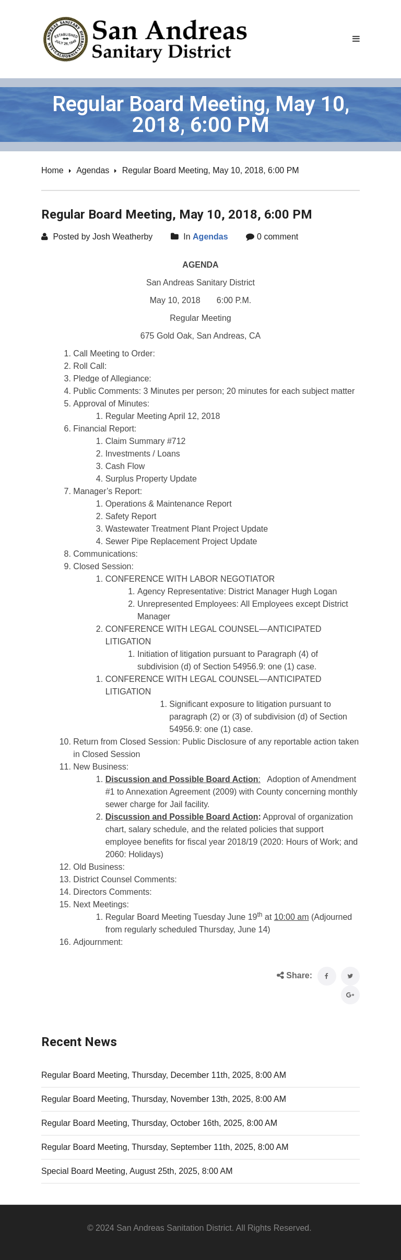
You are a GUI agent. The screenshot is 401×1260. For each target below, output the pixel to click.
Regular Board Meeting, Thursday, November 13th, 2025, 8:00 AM (163, 1099)
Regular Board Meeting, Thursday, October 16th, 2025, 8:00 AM (159, 1123)
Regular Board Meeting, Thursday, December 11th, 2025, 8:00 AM (163, 1075)
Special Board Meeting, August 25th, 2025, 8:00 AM (136, 1171)
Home (52, 170)
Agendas (92, 170)
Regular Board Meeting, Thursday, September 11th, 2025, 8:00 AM (164, 1147)
